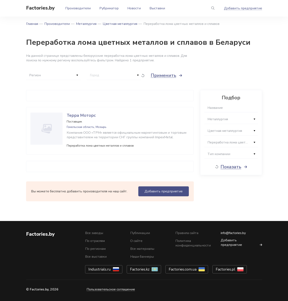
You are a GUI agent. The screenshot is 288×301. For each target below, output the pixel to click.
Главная (32, 24)
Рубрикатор (109, 8)
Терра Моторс (81, 115)
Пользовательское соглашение (111, 289)
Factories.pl (225, 269)
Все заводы (94, 233)
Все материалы (142, 248)
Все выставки (96, 256)
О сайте (136, 241)
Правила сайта (186, 233)
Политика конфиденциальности (193, 243)
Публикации (140, 233)
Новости (134, 8)
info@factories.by (233, 233)
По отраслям (95, 241)
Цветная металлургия (120, 24)
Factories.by (40, 8)
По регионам (95, 248)
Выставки (157, 8)
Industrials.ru (99, 269)
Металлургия (86, 24)
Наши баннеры (142, 256)
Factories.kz (139, 269)
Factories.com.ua (182, 269)
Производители (78, 8)
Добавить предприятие (243, 8)
